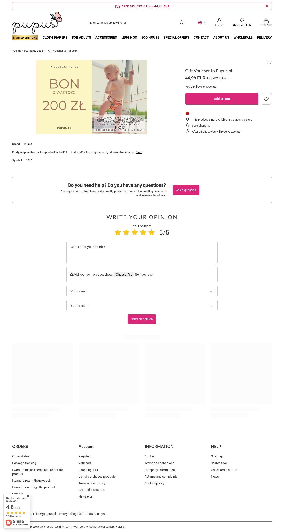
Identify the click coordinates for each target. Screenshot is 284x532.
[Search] (182, 23)
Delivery (264, 38)
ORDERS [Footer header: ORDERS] (20, 446)
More (139, 152)
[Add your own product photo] (144, 274)
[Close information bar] (267, 6)
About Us (221, 38)
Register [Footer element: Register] (84, 456)
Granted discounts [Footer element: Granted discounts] (91, 490)
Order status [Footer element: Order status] (21, 456)
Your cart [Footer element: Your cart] (85, 463)
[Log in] (219, 22)
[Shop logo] (37, 23)
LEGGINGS (129, 38)
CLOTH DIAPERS (55, 38)
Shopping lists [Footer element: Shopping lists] (88, 470)
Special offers (176, 38)
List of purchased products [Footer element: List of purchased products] (97, 476)
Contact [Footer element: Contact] (17, 494)
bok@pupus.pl (46, 514)
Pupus (28, 144)
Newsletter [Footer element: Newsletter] (86, 496)
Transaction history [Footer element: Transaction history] (92, 483)
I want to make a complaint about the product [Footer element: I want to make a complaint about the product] (37, 472)
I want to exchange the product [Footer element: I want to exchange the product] (33, 487)
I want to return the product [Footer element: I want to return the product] (31, 480)
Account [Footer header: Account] (86, 446)
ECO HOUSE (150, 38)
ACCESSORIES (106, 38)
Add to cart (222, 99)
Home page (36, 50)
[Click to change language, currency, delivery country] (202, 22)
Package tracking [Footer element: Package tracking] (24, 463)
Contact (201, 38)
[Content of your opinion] (142, 252)
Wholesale (243, 38)
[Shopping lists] (242, 22)
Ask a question (186, 190)
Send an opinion (142, 319)
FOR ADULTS (81, 38)
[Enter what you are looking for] (137, 23)
